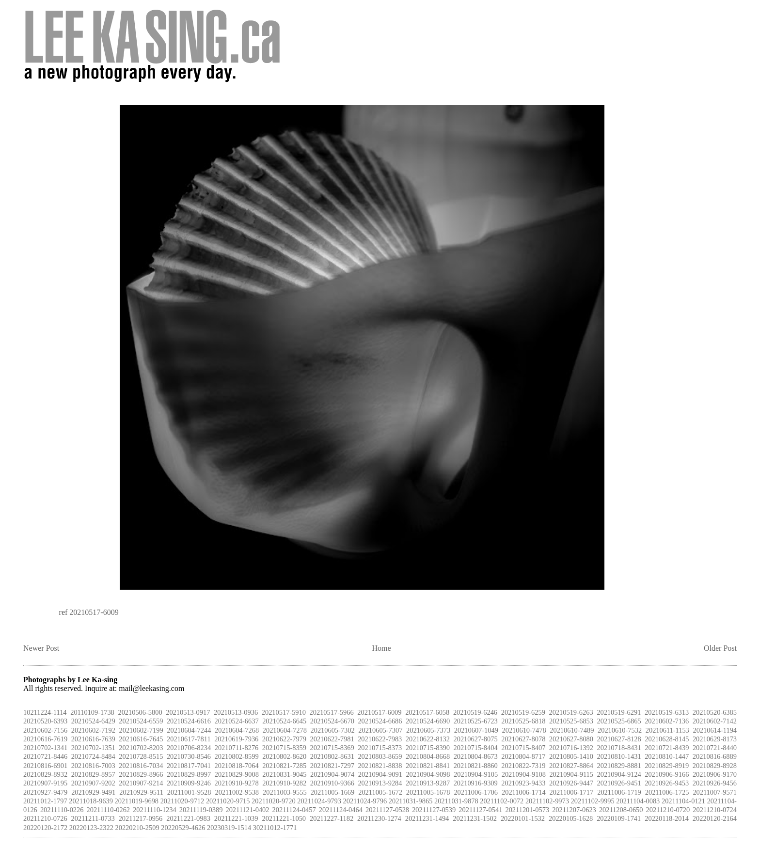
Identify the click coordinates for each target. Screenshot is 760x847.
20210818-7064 (237, 765)
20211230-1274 (379, 818)
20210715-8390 (428, 748)
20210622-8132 (428, 739)
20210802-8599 (237, 756)
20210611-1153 (667, 730)
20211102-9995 (593, 801)
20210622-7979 (284, 739)
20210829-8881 (619, 765)
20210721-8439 (667, 748)
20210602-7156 (45, 730)
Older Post (720, 648)
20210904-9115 (571, 774)
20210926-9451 (619, 783)
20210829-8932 (45, 774)
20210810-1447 (667, 756)
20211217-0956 (141, 818)
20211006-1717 (572, 792)
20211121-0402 (247, 810)
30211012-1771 (275, 827)
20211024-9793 (319, 801)
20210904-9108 (524, 774)
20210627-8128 (619, 739)
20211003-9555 (285, 792)
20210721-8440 (715, 748)
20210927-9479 (45, 792)
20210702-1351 (93, 748)
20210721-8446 (45, 756)
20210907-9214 (141, 783)
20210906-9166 (667, 774)
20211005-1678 (428, 792)
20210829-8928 (715, 765)
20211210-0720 (668, 810)
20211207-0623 (574, 810)
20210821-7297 (332, 765)
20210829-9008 (237, 774)
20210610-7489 (572, 730)
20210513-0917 (188, 712)
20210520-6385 (715, 712)
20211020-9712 (182, 801)
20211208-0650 (621, 810)
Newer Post (41, 648)
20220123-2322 (91, 827)
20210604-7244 (189, 730)
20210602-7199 (141, 730)
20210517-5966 (332, 712)
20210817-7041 (189, 765)
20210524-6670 (332, 721)
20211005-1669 (333, 792)
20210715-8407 (523, 748)
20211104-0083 (638, 801)
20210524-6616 (189, 721)
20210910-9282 (284, 783)
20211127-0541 (480, 810)
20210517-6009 (93, 612)
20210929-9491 (93, 792)
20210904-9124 (619, 774)
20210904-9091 (380, 774)
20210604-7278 (285, 730)
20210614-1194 (715, 730)
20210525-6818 (523, 721)
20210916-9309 (476, 783)
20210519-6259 (523, 712)
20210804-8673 (476, 756)
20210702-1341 (45, 748)
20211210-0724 (715, 810)
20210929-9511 (141, 792)
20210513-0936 (236, 712)
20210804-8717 (523, 756)
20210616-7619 (45, 739)
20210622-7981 (332, 739)
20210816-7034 (141, 765)
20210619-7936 (236, 739)
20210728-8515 (141, 756)
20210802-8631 (332, 756)
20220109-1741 (619, 818)
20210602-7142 (715, 721)
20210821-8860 (476, 765)
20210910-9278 (237, 783)
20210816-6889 (715, 756)
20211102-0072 (501, 801)
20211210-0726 (45, 818)
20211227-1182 (331, 818)
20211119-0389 (201, 810)
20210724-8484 (93, 756)
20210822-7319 (523, 765)
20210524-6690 (428, 721)
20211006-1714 (524, 792)
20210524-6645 (284, 721)
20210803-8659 (380, 756)
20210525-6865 (619, 721)
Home (381, 648)
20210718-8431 (619, 748)
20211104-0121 (683, 801)
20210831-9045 (284, 774)
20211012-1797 (45, 801)
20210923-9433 (523, 783)
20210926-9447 (571, 783)
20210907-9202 (93, 783)
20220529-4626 (183, 827)
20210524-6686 (380, 721)
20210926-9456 (715, 783)
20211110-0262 (108, 810)
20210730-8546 (189, 756)
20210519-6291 (619, 712)
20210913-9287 (428, 783)
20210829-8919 (667, 765)
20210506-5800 (140, 712)
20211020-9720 (274, 801)
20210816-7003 (93, 765)
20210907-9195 (45, 783)
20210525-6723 (476, 721)
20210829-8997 (189, 774)
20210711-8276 (237, 748)
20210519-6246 (475, 712)
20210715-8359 (284, 748)
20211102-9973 (547, 801)
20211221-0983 (188, 818)
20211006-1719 (619, 792)
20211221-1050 (284, 818)
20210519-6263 (571, 712)
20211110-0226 (62, 810)
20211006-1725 (667, 792)
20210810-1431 (619, 756)
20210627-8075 (476, 739)
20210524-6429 (93, 721)
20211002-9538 (237, 792)
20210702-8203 (141, 748)
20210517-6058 (427, 712)
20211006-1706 (476, 792)
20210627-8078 (523, 739)
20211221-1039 (236, 818)
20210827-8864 (571, 765)
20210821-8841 (428, 765)
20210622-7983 (380, 739)
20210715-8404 (476, 748)
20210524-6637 (237, 721)
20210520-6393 (45, 721)
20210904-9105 (476, 774)
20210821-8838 (380, 765)
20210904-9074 (332, 774)
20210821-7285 (284, 765)
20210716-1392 (571, 748)
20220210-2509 (137, 827)
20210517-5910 (284, 712)
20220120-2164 (715, 818)
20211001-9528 (189, 792)
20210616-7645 (141, 739)
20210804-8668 (428, 756)
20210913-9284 (380, 783)
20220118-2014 (667, 818)
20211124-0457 (294, 810)
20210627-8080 (571, 739)
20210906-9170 (715, 774)
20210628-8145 (667, 739)
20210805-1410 (571, 756)
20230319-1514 (229, 827)
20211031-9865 (411, 801)
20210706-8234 (189, 748)
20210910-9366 (332, 783)
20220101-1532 (523, 818)
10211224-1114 (45, 712)
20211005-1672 (380, 792)
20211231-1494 (427, 818)
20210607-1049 (476, 730)
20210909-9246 (189, 783)
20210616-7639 (93, 739)
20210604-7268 (237, 730)
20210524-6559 (141, 721)
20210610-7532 (620, 730)
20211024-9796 (365, 801)
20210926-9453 (667, 783)
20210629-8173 (715, 739)
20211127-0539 (434, 810)
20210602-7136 (667, 721)
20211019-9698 (136, 801)
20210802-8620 (284, 756)
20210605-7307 (380, 730)
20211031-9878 (456, 801)
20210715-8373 (380, 748)
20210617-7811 (189, 739)
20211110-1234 (154, 810)
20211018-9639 (91, 801)
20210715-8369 (332, 748)
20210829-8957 (93, 774)
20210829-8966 (141, 774)
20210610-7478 (524, 730)
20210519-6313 (667, 712)
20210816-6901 (45, 765)
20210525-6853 (571, 721)
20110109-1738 (92, 712)
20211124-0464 (341, 810)
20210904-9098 (428, 774)
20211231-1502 (475, 818)
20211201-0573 (527, 810)
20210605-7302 (333, 730)
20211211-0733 (93, 818)
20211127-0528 (387, 810)
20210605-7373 (428, 730)
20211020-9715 (228, 801)
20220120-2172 (45, 827)
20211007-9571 (715, 792)
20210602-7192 (93, 730)
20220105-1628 (571, 818)
